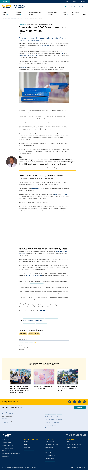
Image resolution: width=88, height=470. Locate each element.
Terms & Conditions (25, 467)
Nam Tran (23, 67)
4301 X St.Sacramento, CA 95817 (7, 413)
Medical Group (5, 456)
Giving (67, 1)
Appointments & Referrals (52, 13)
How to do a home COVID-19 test (32, 320)
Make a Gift (80, 407)
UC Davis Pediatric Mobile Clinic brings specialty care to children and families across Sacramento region (20, 389)
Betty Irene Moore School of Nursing (11, 453)
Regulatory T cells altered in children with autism (43, 387)
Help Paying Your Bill (50, 455)
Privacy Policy (33, 467)
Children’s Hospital (15, 18)
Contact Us (26, 444)
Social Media (27, 447)
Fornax (65, 194)
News (84, 14)
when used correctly (36, 188)
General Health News (34, 333)
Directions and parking (50, 425)
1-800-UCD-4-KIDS (6, 418)
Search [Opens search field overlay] (83, 1)
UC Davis (69, 441)
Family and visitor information (52, 422)
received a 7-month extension (34, 275)
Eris (49, 194)
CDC (62, 53)
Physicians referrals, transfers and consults (55, 417)
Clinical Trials (48, 450)
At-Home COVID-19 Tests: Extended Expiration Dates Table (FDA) (41, 318)
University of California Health (74, 444)
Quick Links (82, 7)
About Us (26, 441)
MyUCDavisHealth (70, 7)
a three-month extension (37, 283)
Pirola (55, 194)
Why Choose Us (75, 13)
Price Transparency (49, 458)
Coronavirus (22, 24)
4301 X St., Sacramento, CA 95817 (78, 467)
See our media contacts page (27, 342)
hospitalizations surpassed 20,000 (28, 55)
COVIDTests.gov (44, 45)
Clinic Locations (49, 447)
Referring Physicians (50, 453)
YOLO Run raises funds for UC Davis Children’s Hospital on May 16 (67, 388)
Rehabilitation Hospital (7, 445)
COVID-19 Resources (50, 461)
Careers (74, 1)
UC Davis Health (6, 18)
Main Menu (5, 1)
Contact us (47, 428)
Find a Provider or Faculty (51, 444)
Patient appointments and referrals (53, 419)
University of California (72, 447)
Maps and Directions (29, 450)
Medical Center (6, 440)
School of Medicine (7, 451)
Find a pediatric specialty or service (53, 414)
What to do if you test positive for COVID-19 (35, 323)
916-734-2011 (5, 422)
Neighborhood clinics (7, 448)
